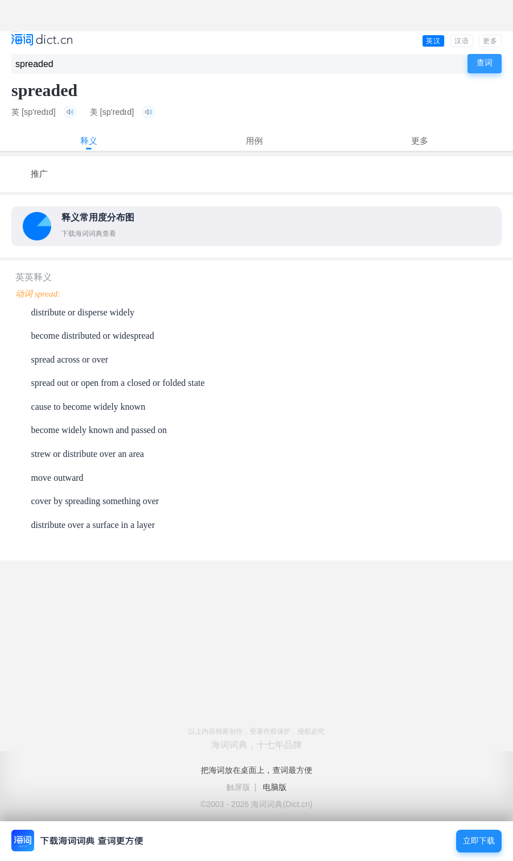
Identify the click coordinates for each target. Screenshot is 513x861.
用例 (254, 140)
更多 (490, 41)
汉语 (461, 41)
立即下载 (479, 841)
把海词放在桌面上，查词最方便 (256, 770)
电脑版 (275, 787)
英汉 (433, 41)
